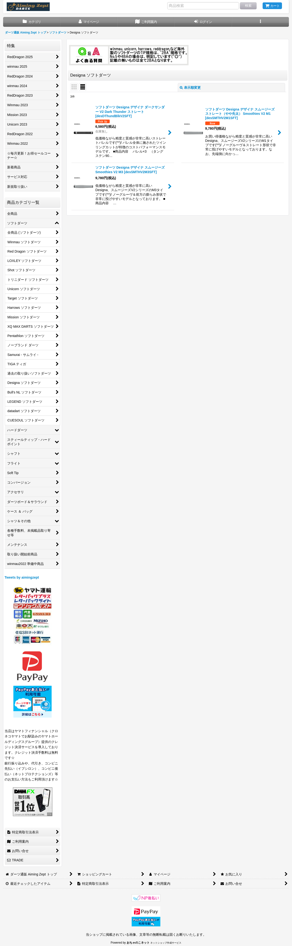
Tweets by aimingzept (22, 577)
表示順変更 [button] (190, 87)
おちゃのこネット (138, 942)
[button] (260, 22)
